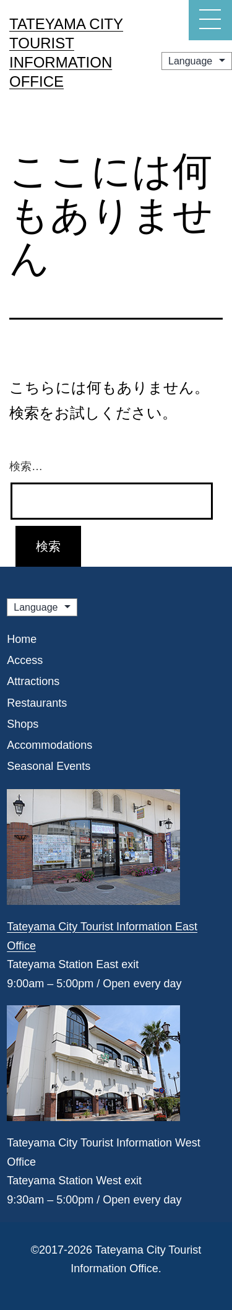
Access (25, 660)
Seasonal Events (48, 766)
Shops (22, 724)
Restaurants (37, 703)
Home (22, 639)
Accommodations (49, 745)
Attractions (33, 681)
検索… (26, 466)
